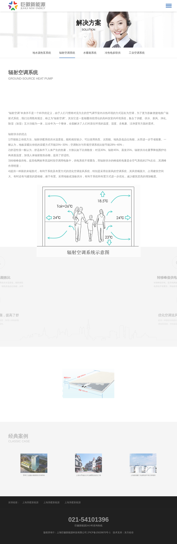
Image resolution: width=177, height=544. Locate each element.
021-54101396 (88, 519)
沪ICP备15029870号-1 (99, 532)
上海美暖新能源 (30, 502)
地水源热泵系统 (41, 52)
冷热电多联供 (113, 52)
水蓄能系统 (90, 52)
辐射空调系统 (67, 52)
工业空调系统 (137, 52)
